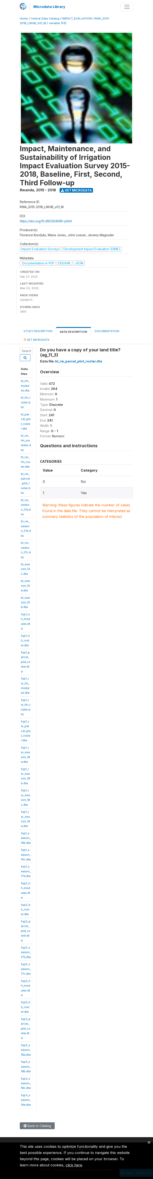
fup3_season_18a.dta (26, 1049)
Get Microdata (76, 190)
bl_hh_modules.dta (25, 385)
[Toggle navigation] (127, 6)
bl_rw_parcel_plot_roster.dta (25, 483)
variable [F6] (57, 23)
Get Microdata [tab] (36, 339)
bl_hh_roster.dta (26, 402)
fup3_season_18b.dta (26, 1066)
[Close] (149, 1142)
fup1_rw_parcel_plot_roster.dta (26, 731)
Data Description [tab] (73, 331)
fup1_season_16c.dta (26, 854)
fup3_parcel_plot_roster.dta (25, 1028)
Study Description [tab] (38, 331)
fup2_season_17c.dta (26, 968)
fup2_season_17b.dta (26, 952)
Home (24, 18)
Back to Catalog (37, 1126)
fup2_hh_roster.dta (25, 909)
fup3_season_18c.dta (26, 1083)
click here (74, 1165)
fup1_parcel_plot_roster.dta (25, 661)
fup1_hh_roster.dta (25, 640)
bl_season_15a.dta (25, 585)
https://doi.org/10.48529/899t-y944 (46, 221)
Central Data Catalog (45, 18)
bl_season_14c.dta (25, 568)
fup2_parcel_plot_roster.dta (25, 931)
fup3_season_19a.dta (26, 1099)
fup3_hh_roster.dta (25, 1006)
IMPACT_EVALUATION (77, 18)
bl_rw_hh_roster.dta (25, 461)
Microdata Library (49, 6)
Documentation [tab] (107, 331)
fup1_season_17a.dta (26, 871)
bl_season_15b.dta (25, 602)
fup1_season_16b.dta (26, 837)
